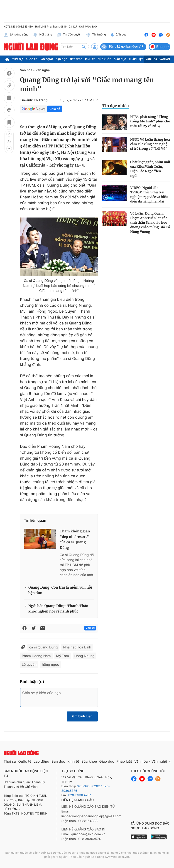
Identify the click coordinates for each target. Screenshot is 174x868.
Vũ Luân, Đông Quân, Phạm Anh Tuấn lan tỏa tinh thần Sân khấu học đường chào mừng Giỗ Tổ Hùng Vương (150, 222)
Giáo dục (120, 59)
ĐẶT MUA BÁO (88, 26)
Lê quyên (29, 664)
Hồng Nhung (84, 656)
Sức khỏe (104, 59)
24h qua (118, 35)
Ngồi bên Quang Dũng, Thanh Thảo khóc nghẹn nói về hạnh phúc (58, 609)
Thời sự (17, 59)
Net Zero (76, 59)
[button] (9, 134)
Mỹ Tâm (62, 656)
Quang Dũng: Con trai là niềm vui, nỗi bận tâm (60, 590)
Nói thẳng (42, 35)
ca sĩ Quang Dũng (43, 647)
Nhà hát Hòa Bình (77, 647)
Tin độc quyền (69, 35)
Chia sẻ (54, 109)
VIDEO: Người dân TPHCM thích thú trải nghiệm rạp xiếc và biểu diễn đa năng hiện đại (149, 194)
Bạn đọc (61, 59)
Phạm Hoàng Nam (36, 656)
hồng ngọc (50, 664)
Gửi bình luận (82, 716)
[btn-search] (83, 46)
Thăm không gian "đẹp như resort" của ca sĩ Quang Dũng (75, 539)
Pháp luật (136, 59)
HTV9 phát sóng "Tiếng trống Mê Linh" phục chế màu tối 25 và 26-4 (150, 121)
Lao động (46, 59)
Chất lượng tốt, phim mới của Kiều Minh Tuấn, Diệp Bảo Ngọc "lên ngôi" (150, 169)
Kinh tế (90, 59)
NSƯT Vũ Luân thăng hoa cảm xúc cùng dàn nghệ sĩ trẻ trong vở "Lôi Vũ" (150, 144)
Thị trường (96, 35)
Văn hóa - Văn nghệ (159, 59)
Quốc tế (31, 59)
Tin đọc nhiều (115, 105)
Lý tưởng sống (16, 35)
